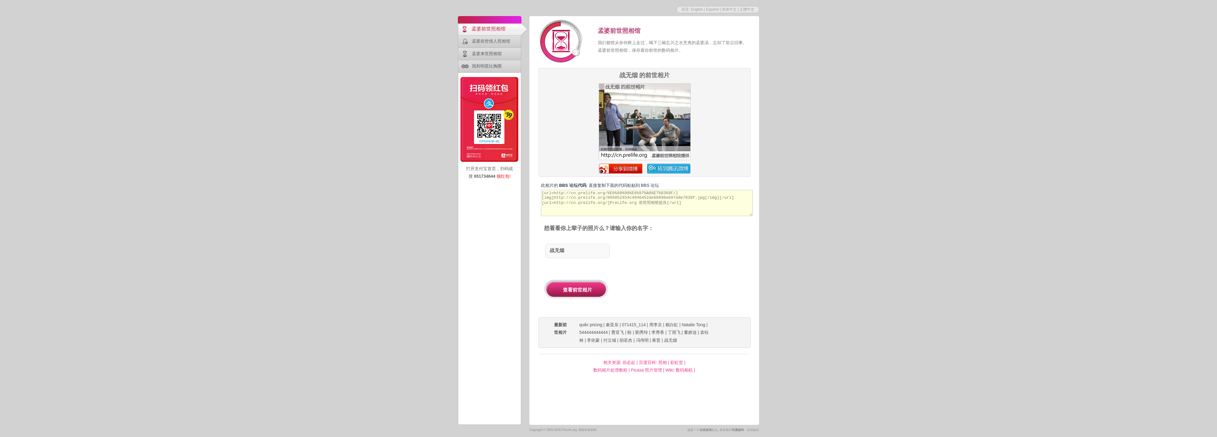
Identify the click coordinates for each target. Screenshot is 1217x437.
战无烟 (670, 340)
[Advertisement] (687, 275)
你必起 (628, 362)
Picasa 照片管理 (646, 370)
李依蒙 (593, 340)
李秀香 (657, 332)
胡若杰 (625, 340)
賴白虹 (671, 324)
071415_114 (634, 324)
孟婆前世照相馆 (489, 28)
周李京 (655, 324)
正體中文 (747, 9)
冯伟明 (642, 340)
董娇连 (690, 332)
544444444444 (593, 332)
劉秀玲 (641, 332)
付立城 (609, 340)
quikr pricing (590, 324)
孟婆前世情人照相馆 (491, 41)
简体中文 (729, 9)
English (697, 9)
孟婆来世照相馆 (487, 53)
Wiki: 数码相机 (679, 370)
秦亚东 (612, 324)
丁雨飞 (674, 332)
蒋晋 (656, 340)
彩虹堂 (676, 362)
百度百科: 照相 (653, 362)
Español (712, 9)
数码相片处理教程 (610, 370)
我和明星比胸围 (487, 66)
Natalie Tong (693, 324)
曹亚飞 (617, 332)
